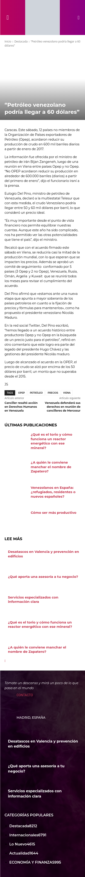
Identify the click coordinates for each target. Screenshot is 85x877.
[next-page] (5, 661)
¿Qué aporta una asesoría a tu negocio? (43, 576)
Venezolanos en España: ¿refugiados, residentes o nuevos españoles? (53, 492)
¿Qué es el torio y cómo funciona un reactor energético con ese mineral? (51, 441)
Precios (53, 392)
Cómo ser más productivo (53, 512)
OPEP (21, 392)
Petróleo (36, 392)
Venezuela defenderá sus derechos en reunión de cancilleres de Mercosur (62, 406)
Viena (67, 392)
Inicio (8, 41)
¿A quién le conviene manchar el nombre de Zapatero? (51, 466)
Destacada (21, 41)
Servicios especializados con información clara (33, 599)
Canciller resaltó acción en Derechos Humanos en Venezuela (21, 406)
